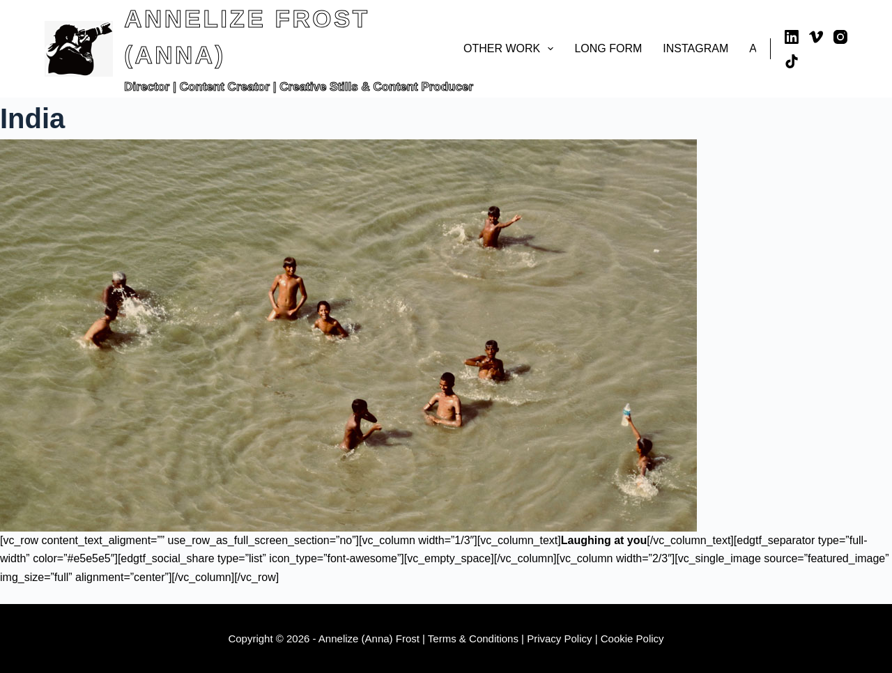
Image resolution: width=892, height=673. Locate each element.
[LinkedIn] (792, 37)
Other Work (511, 48)
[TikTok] (792, 61)
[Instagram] (840, 37)
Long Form (608, 48)
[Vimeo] (816, 37)
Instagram (695, 48)
